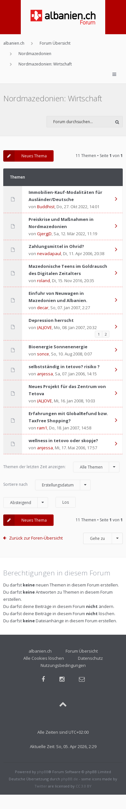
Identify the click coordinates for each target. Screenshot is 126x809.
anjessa (45, 374)
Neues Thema (25, 156)
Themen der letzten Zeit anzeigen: (61, 467)
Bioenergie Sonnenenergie (58, 347)
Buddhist (46, 206)
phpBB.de (69, 778)
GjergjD (44, 234)
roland (43, 280)
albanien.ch (40, 651)
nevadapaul (49, 253)
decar (42, 308)
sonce (43, 354)
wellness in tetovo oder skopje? (63, 440)
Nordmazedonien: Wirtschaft (52, 98)
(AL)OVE (44, 327)
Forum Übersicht (82, 651)
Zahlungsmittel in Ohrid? (56, 246)
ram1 (42, 428)
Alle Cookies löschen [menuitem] (43, 658)
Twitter (40, 786)
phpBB (42, 771)
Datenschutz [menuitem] (90, 658)
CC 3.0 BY (84, 786)
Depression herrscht (51, 320)
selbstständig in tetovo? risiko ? (64, 366)
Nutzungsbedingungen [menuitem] (63, 665)
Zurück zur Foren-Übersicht (36, 538)
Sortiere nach (47, 485)
